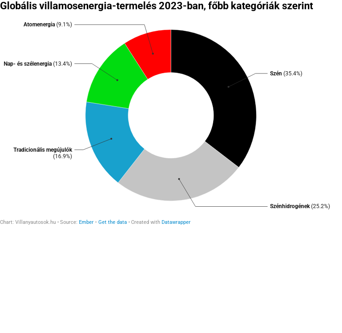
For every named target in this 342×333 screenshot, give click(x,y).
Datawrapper (176, 222)
